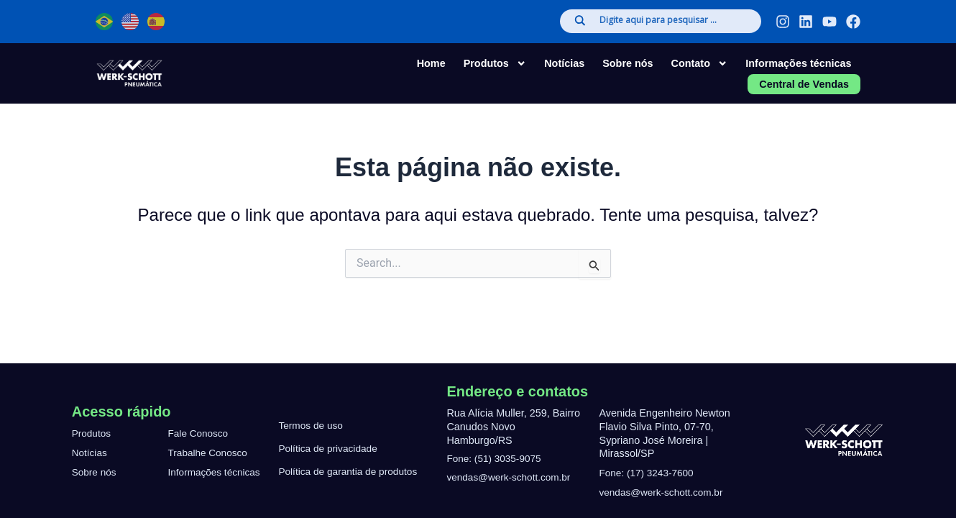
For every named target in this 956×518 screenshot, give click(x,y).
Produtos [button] (495, 63)
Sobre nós (627, 63)
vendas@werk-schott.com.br (512, 477)
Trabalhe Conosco (210, 452)
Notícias (564, 63)
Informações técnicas (798, 63)
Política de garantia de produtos (351, 472)
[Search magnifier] (580, 20)
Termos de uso (312, 426)
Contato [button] (699, 63)
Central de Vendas (804, 84)
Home (431, 63)
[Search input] (672, 21)
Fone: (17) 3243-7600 (649, 472)
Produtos (93, 419)
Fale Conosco (200, 419)
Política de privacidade (330, 449)
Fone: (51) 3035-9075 (496, 458)
